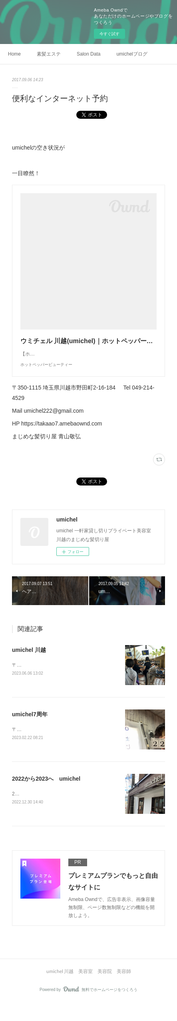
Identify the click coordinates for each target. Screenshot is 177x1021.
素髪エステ (49, 54)
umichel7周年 (30, 730)
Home (14, 54)
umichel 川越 (29, 666)
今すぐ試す (109, 34)
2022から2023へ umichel (46, 796)
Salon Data (88, 54)
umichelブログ (131, 54)
